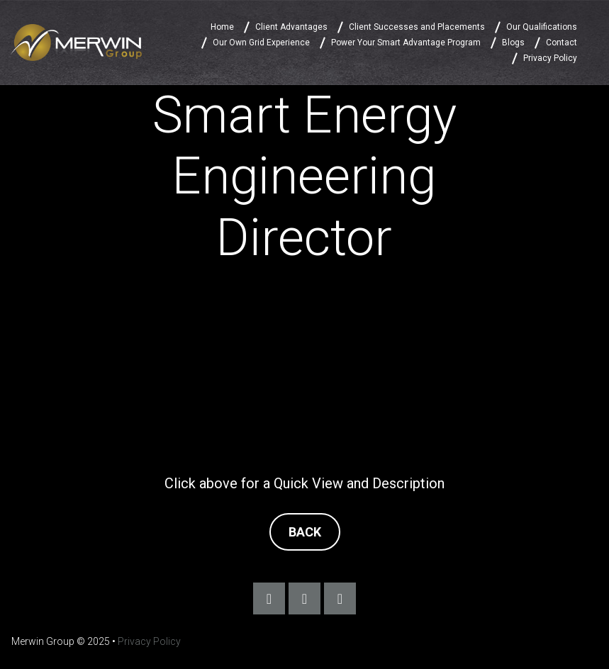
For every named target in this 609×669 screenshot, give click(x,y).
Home (222, 27)
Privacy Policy (550, 58)
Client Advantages (291, 27)
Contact (561, 42)
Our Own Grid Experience (261, 42)
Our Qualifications (541, 27)
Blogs (513, 42)
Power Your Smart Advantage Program (406, 42)
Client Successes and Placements (417, 27)
